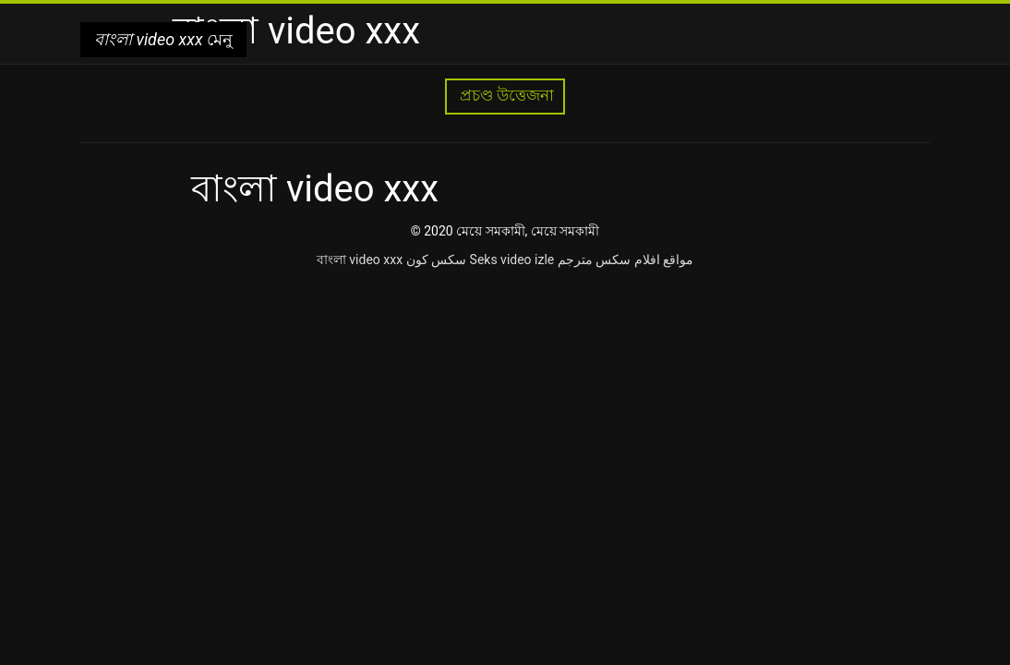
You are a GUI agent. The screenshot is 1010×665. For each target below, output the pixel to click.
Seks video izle (512, 259)
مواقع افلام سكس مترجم (625, 259)
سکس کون (436, 259)
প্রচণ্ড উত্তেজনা (505, 95)
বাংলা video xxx (360, 259)
